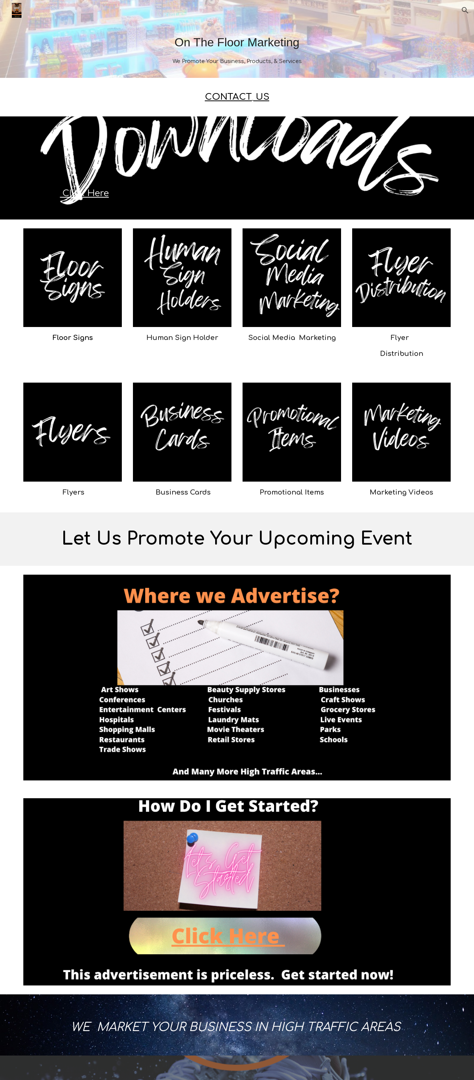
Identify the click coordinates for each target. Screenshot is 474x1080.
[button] (465, 10)
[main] (237, 49)
